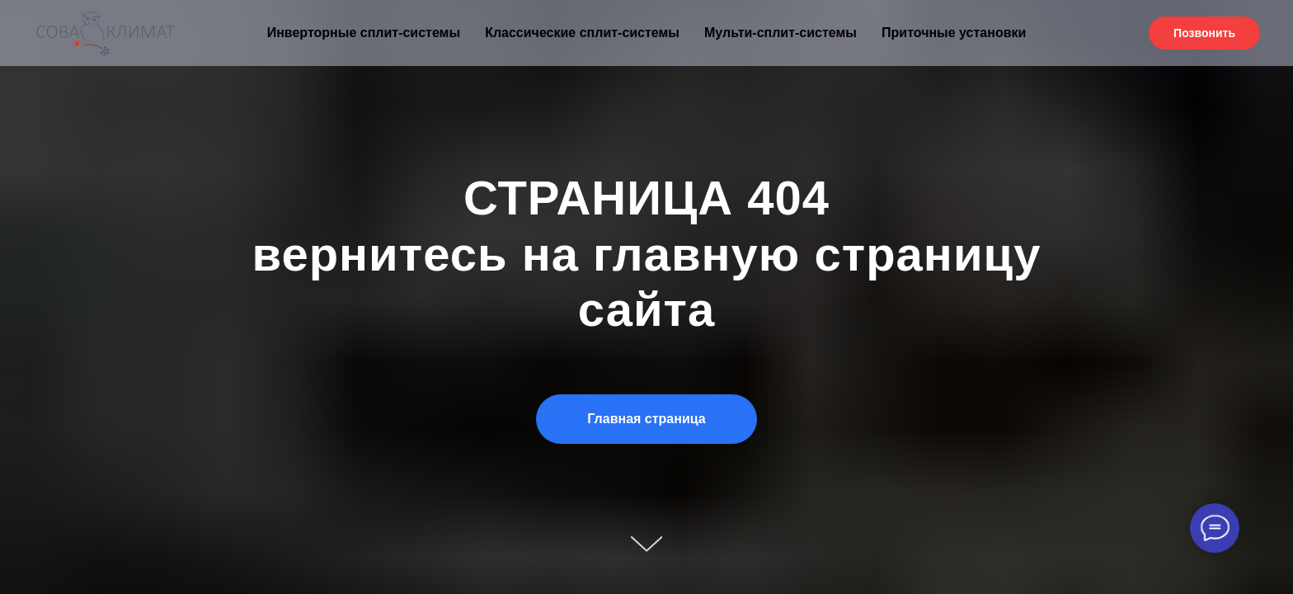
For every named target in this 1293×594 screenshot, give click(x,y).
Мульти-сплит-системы (780, 33)
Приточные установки (954, 33)
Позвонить (1204, 33)
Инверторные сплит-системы (363, 33)
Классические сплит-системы (582, 33)
